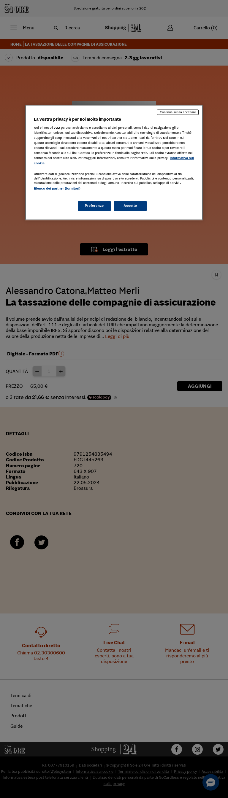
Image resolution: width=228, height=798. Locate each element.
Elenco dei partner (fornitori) (57, 188)
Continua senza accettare (178, 112)
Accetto (130, 205)
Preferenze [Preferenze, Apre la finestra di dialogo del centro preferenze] (94, 205)
